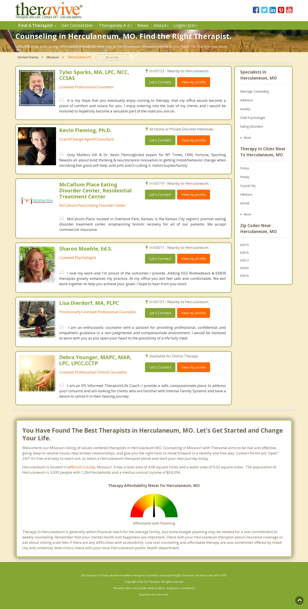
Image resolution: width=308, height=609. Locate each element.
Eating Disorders (251, 126)
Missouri (52, 57)
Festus (244, 168)
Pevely (244, 177)
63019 (244, 245)
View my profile (193, 82)
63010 (244, 276)
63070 (244, 253)
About (161, 25)
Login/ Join (186, 25)
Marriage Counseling (254, 91)
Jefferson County (81, 466)
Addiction (246, 100)
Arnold (244, 203)
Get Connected (77, 25)
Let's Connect (160, 82)
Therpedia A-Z (115, 25)
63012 (244, 260)
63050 (244, 268)
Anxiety (245, 109)
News (142, 25)
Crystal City (248, 186)
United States (28, 57)
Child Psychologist (252, 118)
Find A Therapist (37, 25)
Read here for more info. (154, 594)
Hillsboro (246, 194)
